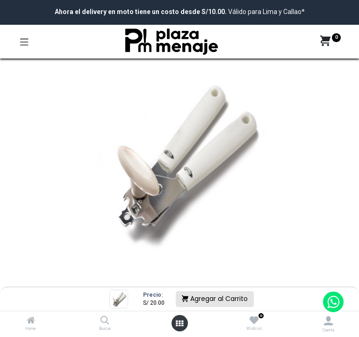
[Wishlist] (254, 320)
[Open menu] (179, 323)
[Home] (31, 321)
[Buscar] (105, 321)
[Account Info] (328, 320)
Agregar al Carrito (215, 298)
